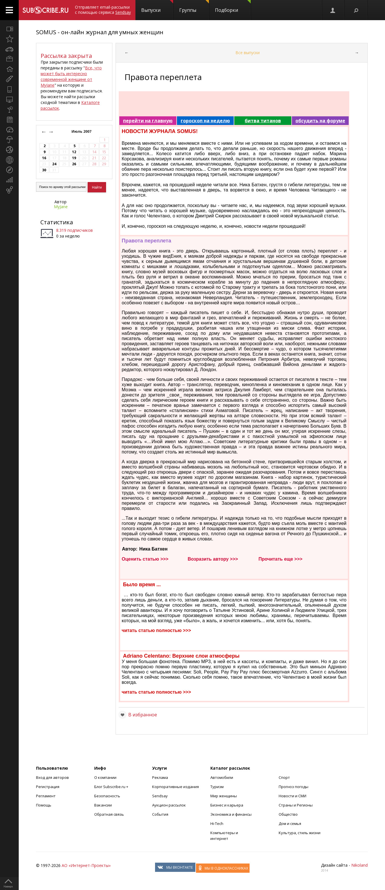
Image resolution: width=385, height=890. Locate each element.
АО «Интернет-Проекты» (86, 865)
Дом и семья (290, 823)
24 (54, 164)
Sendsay (160, 795)
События (160, 814)
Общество (288, 814)
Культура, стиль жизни (299, 832)
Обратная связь (109, 814)
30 (44, 170)
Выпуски (157, 6)
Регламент (46, 795)
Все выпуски (247, 52)
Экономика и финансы (231, 814)
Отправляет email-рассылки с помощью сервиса (103, 9)
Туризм (217, 786)
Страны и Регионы (296, 805)
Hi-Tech (216, 823)
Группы (194, 6)
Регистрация (47, 786)
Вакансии (103, 805)
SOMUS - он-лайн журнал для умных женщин (99, 32)
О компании (105, 777)
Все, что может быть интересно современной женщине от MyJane (71, 76)
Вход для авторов (52, 777)
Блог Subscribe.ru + (111, 786)
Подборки (233, 6)
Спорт (284, 777)
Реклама (160, 777)
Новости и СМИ (292, 795)
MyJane (61, 206)
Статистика (56, 222)
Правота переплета (146, 241)
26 (74, 164)
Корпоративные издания (175, 786)
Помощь (43, 805)
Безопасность (107, 795)
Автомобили (221, 777)
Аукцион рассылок (169, 805)
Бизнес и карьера (226, 805)
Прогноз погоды (293, 786)
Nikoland (359, 865)
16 (44, 157)
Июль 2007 (81, 131)
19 (74, 157)
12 (74, 151)
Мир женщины (223, 795)
